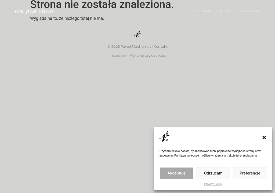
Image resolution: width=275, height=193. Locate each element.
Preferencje (250, 173)
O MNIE (204, 10)
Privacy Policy (213, 184)
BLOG (225, 10)
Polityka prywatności (148, 55)
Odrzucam (213, 173)
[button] (264, 137)
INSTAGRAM (249, 10)
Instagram (118, 55)
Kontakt (161, 46)
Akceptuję (177, 173)
